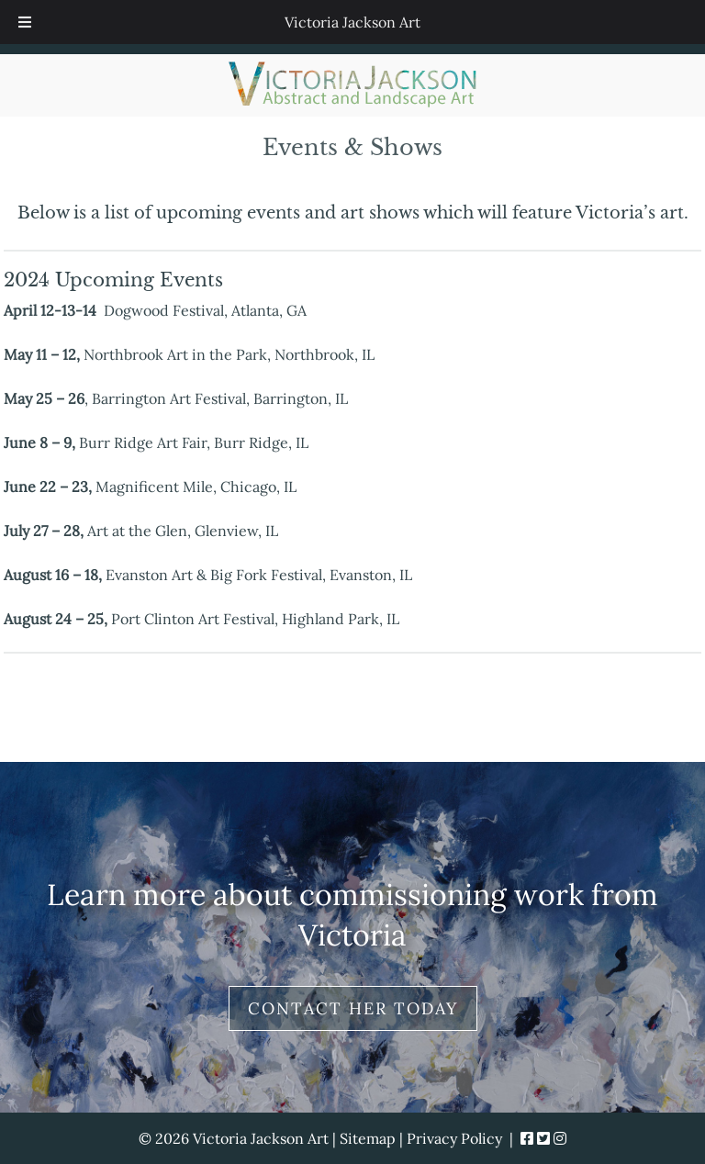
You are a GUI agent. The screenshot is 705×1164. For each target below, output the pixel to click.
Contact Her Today (353, 1008)
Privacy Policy (454, 1138)
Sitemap (368, 1138)
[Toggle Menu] (25, 22)
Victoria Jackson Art (352, 22)
